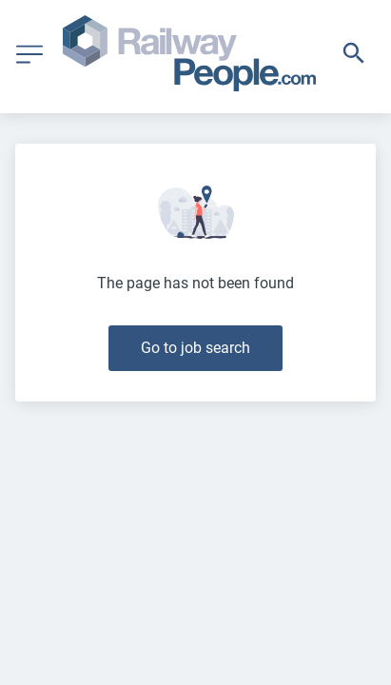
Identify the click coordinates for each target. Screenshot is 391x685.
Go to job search (195, 348)
